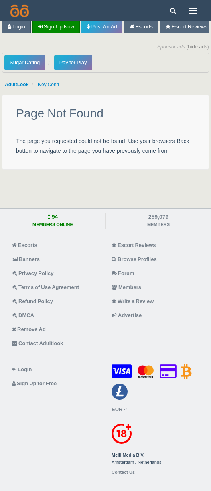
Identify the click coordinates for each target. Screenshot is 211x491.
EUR (119, 409)
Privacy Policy (33, 273)
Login (16, 26)
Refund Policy (32, 301)
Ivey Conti (48, 84)
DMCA (23, 315)
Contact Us (123, 472)
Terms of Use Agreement (45, 287)
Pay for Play (73, 62)
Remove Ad (29, 329)
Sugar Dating (25, 62)
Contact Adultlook (37, 343)
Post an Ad (102, 26)
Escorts (141, 26)
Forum (123, 273)
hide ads (197, 46)
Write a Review (133, 301)
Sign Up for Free (34, 383)
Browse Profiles (134, 259)
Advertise (127, 315)
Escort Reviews (134, 245)
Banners (26, 259)
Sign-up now (56, 26)
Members (126, 287)
